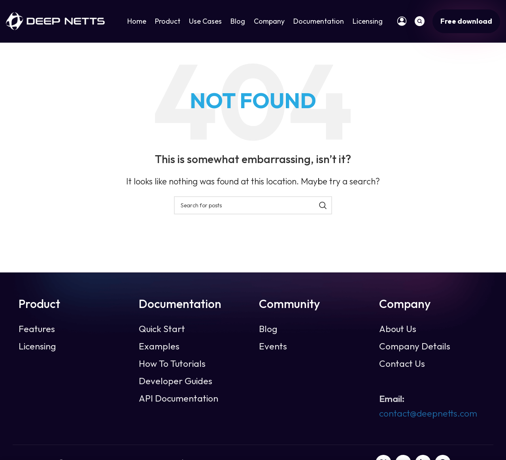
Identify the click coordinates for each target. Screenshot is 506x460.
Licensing (37, 347)
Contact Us (402, 365)
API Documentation (178, 399)
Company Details (414, 347)
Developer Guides (175, 382)
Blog (268, 330)
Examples (159, 347)
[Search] (420, 22)
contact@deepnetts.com (428, 414)
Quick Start (162, 330)
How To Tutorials (172, 365)
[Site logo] (55, 21)
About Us (397, 330)
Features (37, 330)
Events (273, 347)
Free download (466, 21)
